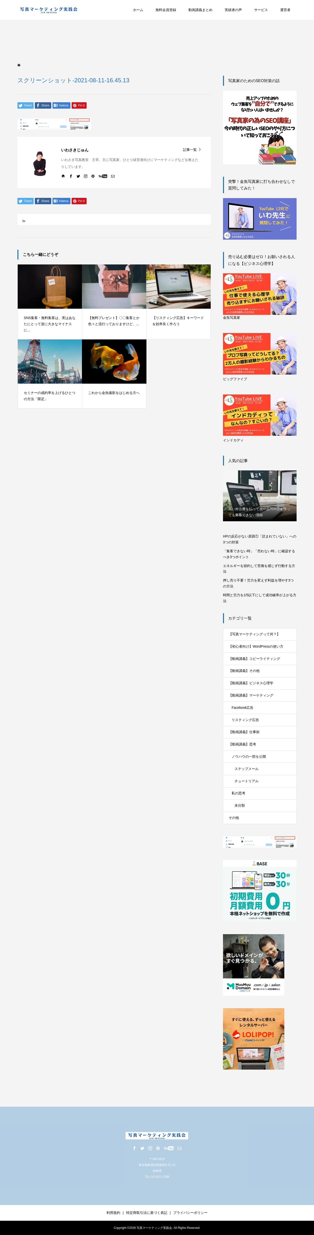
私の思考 (238, 793)
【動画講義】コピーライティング (254, 659)
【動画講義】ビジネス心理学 (251, 683)
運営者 (285, 10)
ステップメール (247, 769)
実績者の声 (233, 10)
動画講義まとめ (200, 10)
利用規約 (113, 1213)
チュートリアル (247, 781)
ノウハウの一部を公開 (249, 756)
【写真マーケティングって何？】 (254, 634)
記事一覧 (190, 149)
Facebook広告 (242, 708)
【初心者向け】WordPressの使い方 (256, 646)
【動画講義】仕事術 (244, 732)
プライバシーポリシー (190, 1213)
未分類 (240, 805)
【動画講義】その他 (244, 671)
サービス (261, 10)
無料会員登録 (166, 10)
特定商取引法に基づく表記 (146, 1213)
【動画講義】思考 (242, 744)
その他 (234, 818)
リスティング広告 (245, 720)
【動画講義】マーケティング (251, 695)
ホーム (138, 10)
